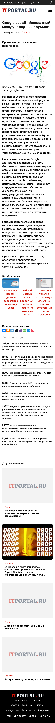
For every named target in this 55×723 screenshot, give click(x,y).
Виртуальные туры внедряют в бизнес (27, 679)
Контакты (44, 715)
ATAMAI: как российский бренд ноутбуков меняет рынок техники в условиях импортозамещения (26, 396)
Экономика (28, 710)
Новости (25, 32)
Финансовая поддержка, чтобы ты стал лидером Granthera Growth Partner (26, 374)
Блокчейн (40, 705)
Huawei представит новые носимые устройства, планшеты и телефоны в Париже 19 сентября (26, 346)
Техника (27, 705)
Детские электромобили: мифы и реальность (24, 627)
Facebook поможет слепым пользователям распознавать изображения (21, 513)
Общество (12, 710)
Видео (32, 715)
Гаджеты (43, 710)
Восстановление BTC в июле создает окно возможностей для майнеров (26, 384)
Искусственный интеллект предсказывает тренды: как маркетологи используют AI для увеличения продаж (24, 428)
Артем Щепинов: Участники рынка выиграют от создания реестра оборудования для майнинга (27, 441)
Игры (8, 715)
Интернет (20, 715)
